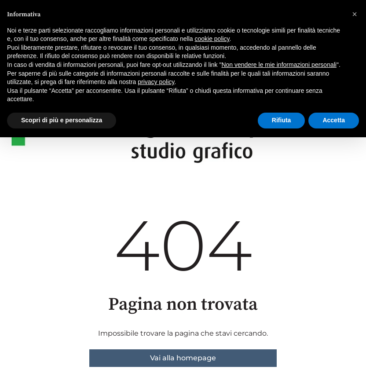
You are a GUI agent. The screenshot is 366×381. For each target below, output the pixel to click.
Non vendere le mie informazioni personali (278, 64)
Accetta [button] (333, 120)
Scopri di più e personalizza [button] (61, 120)
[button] (355, 14)
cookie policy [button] (211, 38)
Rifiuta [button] (281, 120)
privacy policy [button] (156, 81)
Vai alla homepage (183, 358)
